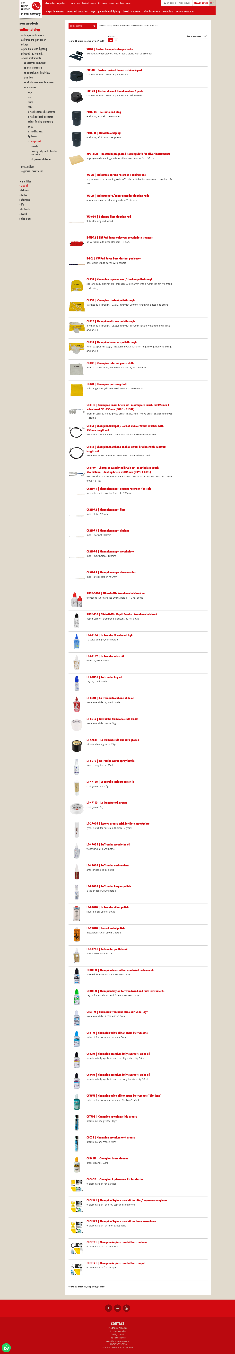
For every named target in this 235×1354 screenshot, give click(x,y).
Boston (24, 195)
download (85, 3)
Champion (25, 199)
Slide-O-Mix (26, 218)
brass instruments (34, 67)
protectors (35, 146)
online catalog (49, 3)
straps (30, 102)
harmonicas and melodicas (38, 72)
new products (60, 3)
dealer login (201, 3)
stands (30, 107)
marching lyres (36, 131)
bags (30, 92)
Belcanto (24, 190)
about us (93, 3)
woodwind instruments (36, 62)
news (78, 3)
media (73, 3)
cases (30, 97)
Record (24, 214)
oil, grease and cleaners (41, 159)
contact (128, 3)
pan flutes (28, 77)
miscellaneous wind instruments (40, 82)
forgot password (184, 3)
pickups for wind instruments (40, 121)
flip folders (32, 136)
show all (24, 185)
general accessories (185, 11)
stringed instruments (54, 11)
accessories (31, 87)
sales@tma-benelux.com (118, 1340)
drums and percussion (77, 11)
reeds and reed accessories (41, 116)
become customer (108, 3)
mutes (30, 126)
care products (36, 141)
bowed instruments (132, 11)
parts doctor (120, 3)
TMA (99, 3)
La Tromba (25, 209)
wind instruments (152, 11)
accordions (168, 11)
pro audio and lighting (109, 11)
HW (22, 204)
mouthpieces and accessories (42, 111)
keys (93, 11)
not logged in (170, 2)
